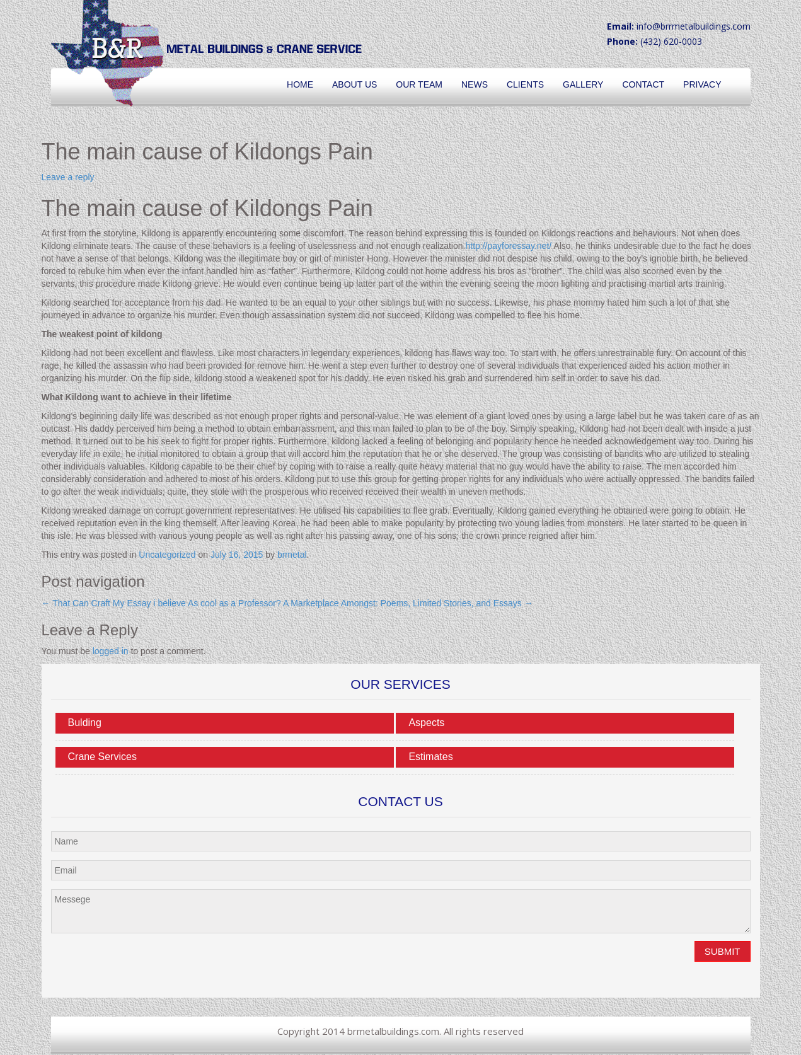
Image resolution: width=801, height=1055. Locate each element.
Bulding (84, 722)
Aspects (426, 722)
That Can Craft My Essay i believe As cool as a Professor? (161, 603)
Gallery (583, 84)
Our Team (419, 84)
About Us (354, 84)
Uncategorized (167, 555)
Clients (525, 84)
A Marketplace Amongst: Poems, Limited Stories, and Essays (408, 603)
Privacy (702, 84)
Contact (643, 84)
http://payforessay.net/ (508, 246)
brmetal (292, 555)
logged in (111, 651)
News (474, 84)
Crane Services (102, 756)
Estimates (430, 756)
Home (300, 84)
